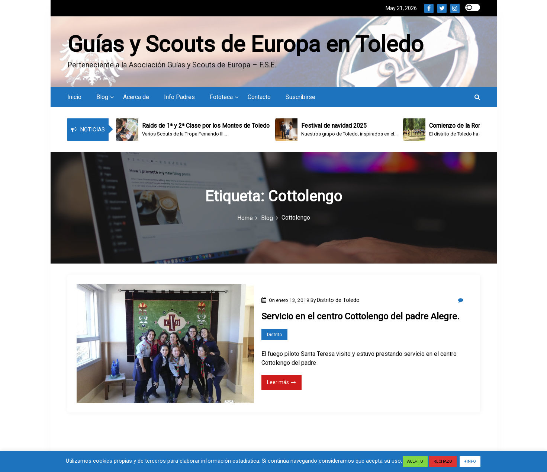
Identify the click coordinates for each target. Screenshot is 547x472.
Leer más (281, 382)
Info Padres (179, 97)
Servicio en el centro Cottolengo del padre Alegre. (360, 316)
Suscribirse (300, 97)
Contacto (259, 97)
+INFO (470, 461)
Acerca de (136, 97)
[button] (477, 97)
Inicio (74, 97)
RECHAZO (443, 461)
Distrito (274, 334)
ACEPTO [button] (415, 461)
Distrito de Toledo (338, 300)
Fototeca (221, 97)
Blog (102, 97)
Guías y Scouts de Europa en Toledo (245, 44)
